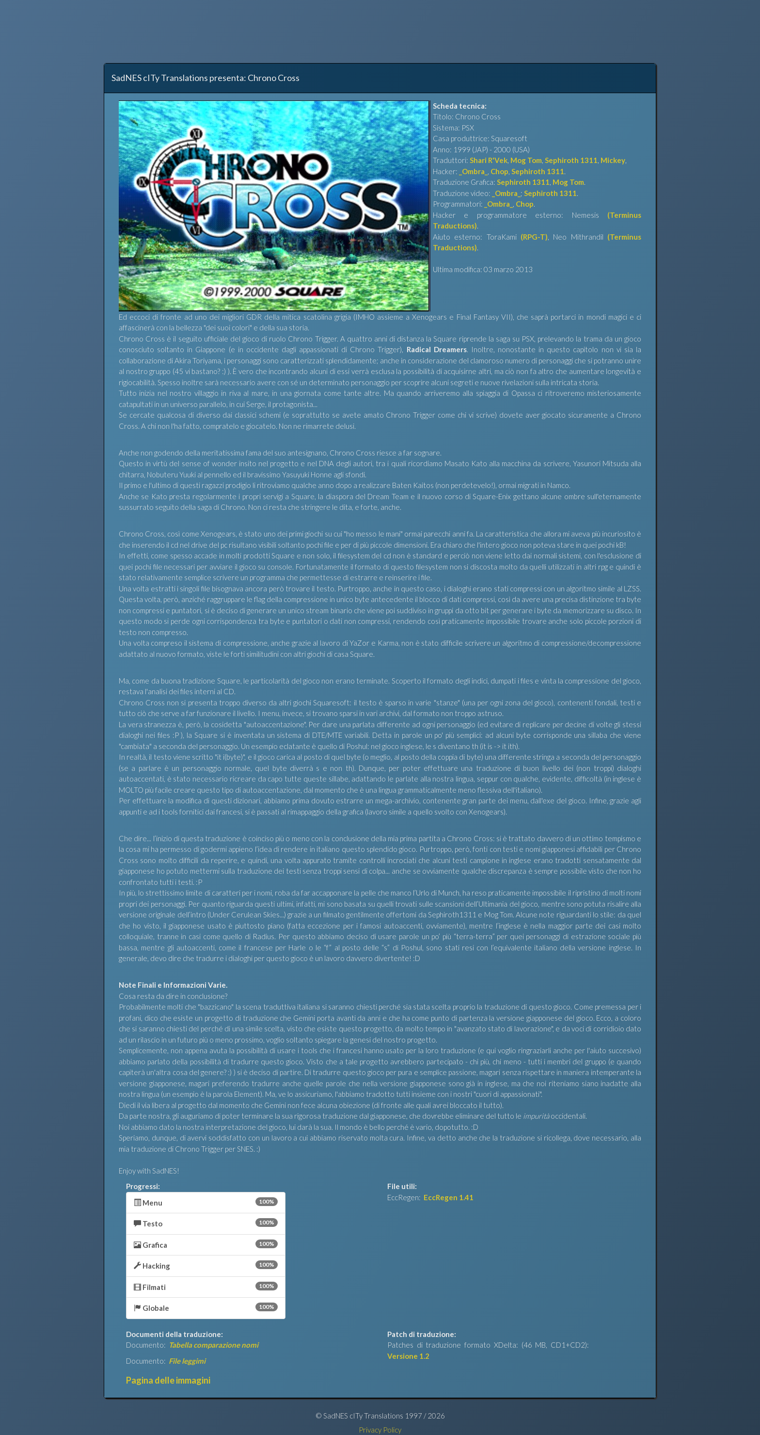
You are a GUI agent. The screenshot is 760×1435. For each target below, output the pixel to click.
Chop (499, 171)
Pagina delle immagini (168, 1380)
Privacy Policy (380, 1429)
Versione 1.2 (408, 1356)
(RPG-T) (534, 236)
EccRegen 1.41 (449, 1197)
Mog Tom (526, 160)
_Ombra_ (473, 171)
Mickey (613, 160)
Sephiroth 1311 (571, 160)
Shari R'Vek (488, 160)
